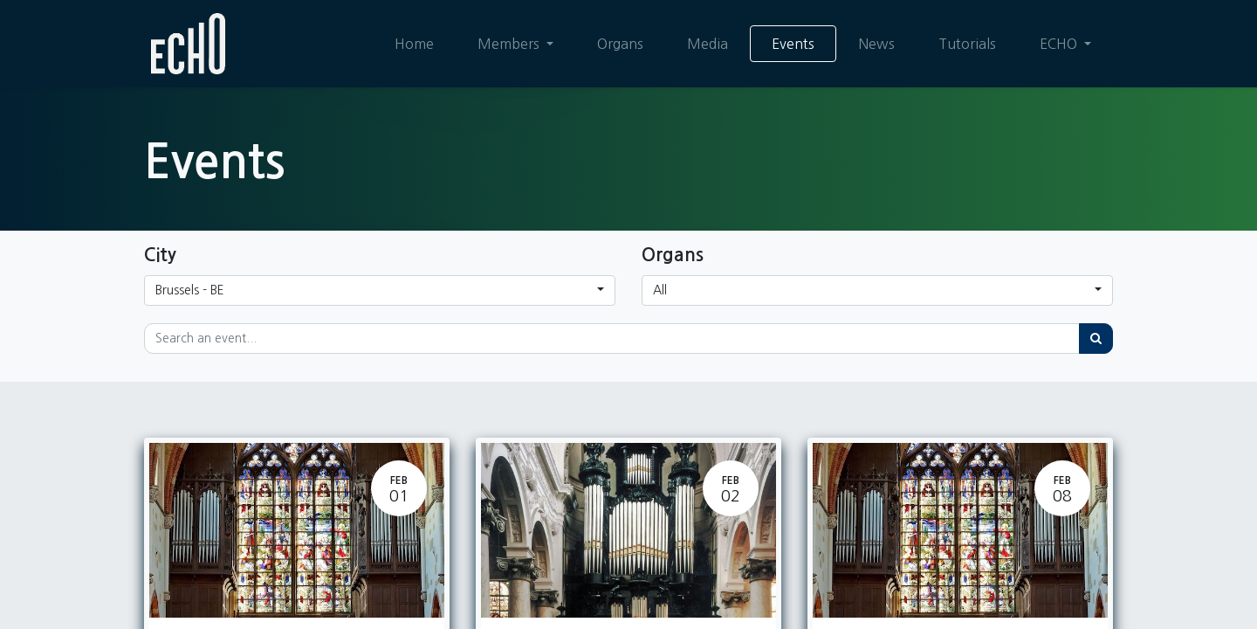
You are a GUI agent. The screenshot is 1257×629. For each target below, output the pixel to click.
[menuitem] (414, 43)
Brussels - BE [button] (189, 290)
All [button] (660, 290)
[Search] (1096, 338)
